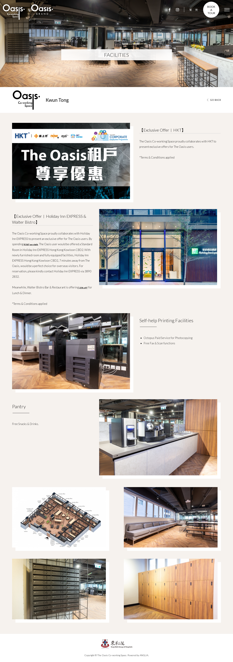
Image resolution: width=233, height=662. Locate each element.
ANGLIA (144, 655)
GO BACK (215, 100)
